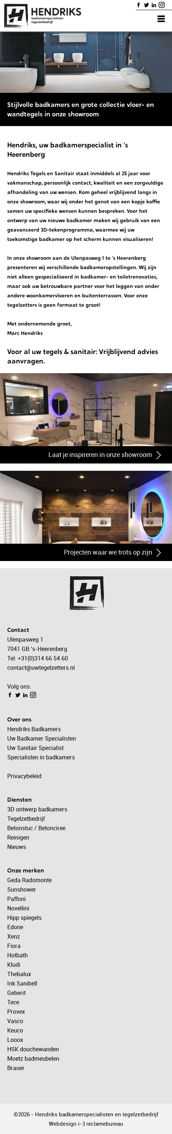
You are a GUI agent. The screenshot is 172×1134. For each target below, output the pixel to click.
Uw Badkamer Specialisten (41, 738)
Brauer (16, 1068)
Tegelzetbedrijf (26, 819)
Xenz (13, 936)
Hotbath (17, 955)
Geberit (16, 993)
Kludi (13, 965)
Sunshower (21, 889)
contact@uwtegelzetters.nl (41, 668)
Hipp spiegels (24, 918)
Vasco (15, 1021)
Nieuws (16, 847)
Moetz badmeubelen (33, 1058)
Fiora (14, 946)
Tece (13, 1002)
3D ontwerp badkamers (37, 809)
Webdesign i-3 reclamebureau (86, 1123)
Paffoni (16, 899)
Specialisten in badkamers (41, 757)
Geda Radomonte (29, 880)
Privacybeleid (24, 776)
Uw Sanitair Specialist (35, 748)
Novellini (18, 908)
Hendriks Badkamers (34, 729)
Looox (15, 1040)
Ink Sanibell (22, 983)
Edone (15, 927)
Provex (16, 1012)
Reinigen (18, 837)
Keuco (15, 1030)
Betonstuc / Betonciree (36, 828)
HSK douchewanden (33, 1049)
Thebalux (19, 974)
